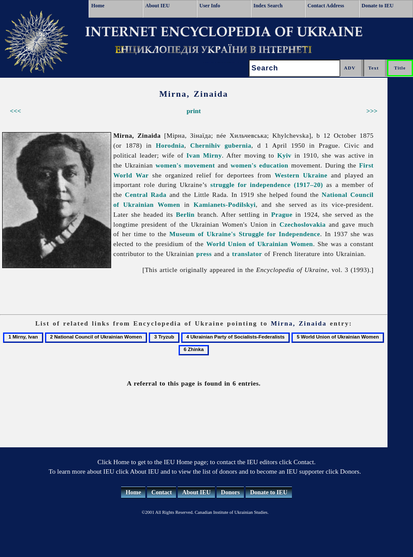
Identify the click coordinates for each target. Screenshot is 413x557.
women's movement (185, 165)
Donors (230, 492)
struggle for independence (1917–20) (266, 184)
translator (247, 253)
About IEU (157, 6)
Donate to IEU (378, 6)
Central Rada (145, 194)
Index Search (267, 6)
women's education (259, 165)
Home (98, 6)
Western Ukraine (301, 175)
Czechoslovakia (302, 224)
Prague (281, 214)
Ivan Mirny (204, 155)
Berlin (185, 214)
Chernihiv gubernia (220, 145)
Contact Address (325, 6)
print (193, 110)
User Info (209, 6)
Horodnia (170, 145)
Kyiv (284, 155)
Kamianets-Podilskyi (225, 204)
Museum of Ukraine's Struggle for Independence (245, 233)
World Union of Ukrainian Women (259, 243)
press (204, 253)
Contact (161, 492)
